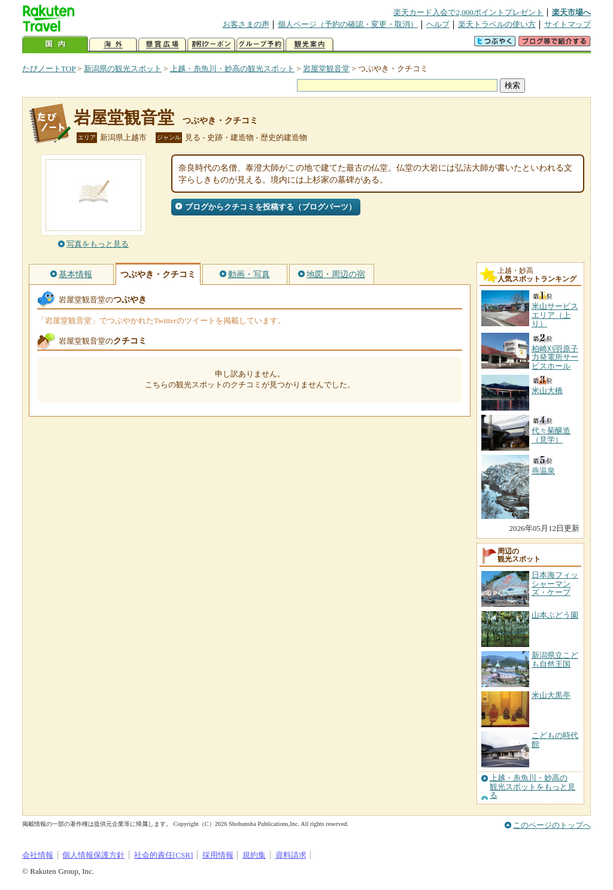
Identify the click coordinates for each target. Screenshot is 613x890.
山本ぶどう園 (555, 614)
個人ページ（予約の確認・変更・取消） (348, 24)
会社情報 (37, 854)
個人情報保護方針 (93, 854)
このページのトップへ (552, 825)
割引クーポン (211, 44)
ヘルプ (438, 24)
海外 (113, 44)
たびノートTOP (48, 68)
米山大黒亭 (551, 695)
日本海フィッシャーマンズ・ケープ (555, 583)
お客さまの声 (246, 24)
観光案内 (309, 44)
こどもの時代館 (555, 739)
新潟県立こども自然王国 (555, 659)
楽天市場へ (571, 12)
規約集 (254, 854)
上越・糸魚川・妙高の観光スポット (232, 68)
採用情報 (217, 854)
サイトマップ (567, 24)
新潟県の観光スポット (123, 68)
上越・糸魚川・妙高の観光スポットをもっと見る (532, 787)
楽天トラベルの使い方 (497, 24)
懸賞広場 (162, 44)
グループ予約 (260, 44)
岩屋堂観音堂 (326, 68)
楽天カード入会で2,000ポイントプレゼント (468, 12)
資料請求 (290, 854)
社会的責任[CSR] (163, 854)
